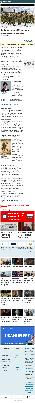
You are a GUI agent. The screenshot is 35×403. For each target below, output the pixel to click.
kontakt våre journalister (6, 354)
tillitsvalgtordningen (10, 206)
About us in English (29, 389)
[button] (33, 242)
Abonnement (17, 356)
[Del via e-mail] (30, 42)
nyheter (16, 206)
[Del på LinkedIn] (28, 42)
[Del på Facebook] (24, 42)
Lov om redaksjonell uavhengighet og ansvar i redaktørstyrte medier (29, 354)
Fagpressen (31, 383)
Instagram (17, 366)
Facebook (17, 363)
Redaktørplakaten (29, 357)
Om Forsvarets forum (17, 352)
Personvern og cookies (17, 361)
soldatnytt (28, 206)
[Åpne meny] (33, 2)
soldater (2, 206)
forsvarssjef (21, 206)
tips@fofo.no (7, 352)
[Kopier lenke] (32, 42)
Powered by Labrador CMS (17, 401)
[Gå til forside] (9, 2)
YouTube (17, 370)
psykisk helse (3, 208)
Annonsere (17, 354)
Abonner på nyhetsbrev (17, 373)
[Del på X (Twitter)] (26, 42)
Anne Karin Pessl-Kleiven (6, 358)
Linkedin (17, 368)
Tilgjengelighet (17, 359)
